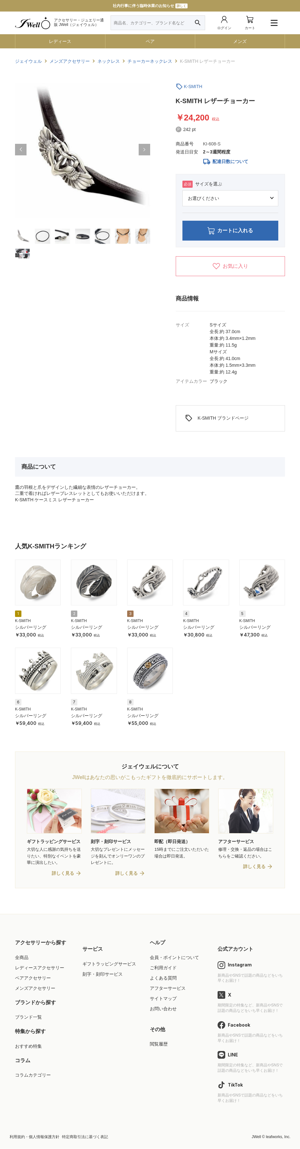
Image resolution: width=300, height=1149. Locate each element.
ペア (150, 41)
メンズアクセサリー (35, 988)
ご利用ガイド (163, 967)
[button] (21, 149)
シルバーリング (30, 627)
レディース (60, 41)
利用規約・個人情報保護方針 (34, 1137)
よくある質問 (163, 978)
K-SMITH (193, 86)
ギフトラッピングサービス (109, 963)
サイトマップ (163, 998)
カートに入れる (230, 230)
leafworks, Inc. (278, 1137)
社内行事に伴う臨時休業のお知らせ (150, 6)
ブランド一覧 (28, 1017)
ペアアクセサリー (33, 978)
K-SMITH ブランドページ (217, 418)
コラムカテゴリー (33, 1075)
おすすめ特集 (28, 1046)
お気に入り (230, 266)
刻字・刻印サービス (102, 974)
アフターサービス (168, 988)
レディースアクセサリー (39, 967)
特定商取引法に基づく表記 (85, 1137)
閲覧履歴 (159, 1044)
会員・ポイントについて (174, 957)
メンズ (240, 41)
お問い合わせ (163, 1009)
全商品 (21, 957)
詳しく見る (63, 873)
